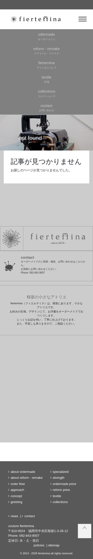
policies (39, 545)
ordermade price (64, 484)
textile (57, 496)
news (14, 516)
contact (29, 516)
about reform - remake (27, 478)
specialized (61, 472)
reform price (61, 490)
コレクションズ (46, 93)
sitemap (54, 545)
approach (17, 490)
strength (58, 478)
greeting (16, 502)
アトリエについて (46, 64)
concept (16, 496)
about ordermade (23, 472)
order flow (18, 484)
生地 (46, 79)
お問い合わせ (46, 107)
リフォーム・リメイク (46, 50)
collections (60, 502)
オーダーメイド (46, 36)
